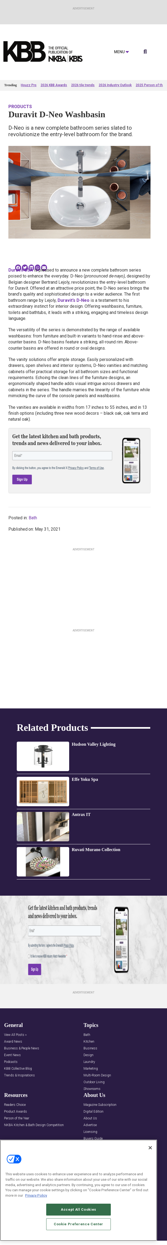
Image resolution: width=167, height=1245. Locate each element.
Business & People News (21, 1048)
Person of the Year (16, 1118)
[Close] (150, 1153)
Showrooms (92, 1089)
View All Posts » (15, 1035)
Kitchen (89, 1041)
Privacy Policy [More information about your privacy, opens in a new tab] (36, 1201)
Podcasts (11, 1062)
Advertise (90, 1125)
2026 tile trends (83, 85)
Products (20, 106)
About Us (90, 1118)
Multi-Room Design (97, 1075)
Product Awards (15, 1111)
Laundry (89, 1062)
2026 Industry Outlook (115, 85)
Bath (33, 517)
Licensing (90, 1132)
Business (90, 1048)
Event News (12, 1055)
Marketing (91, 1068)
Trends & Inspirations (19, 1075)
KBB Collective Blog (18, 1068)
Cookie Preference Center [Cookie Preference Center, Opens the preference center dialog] (78, 1229)
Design (88, 1055)
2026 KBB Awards (54, 85)
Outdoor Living (94, 1082)
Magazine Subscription (100, 1105)
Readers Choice (15, 1105)
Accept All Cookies (78, 1215)
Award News (13, 1041)
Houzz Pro (28, 85)
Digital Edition (93, 1111)
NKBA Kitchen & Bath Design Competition (34, 1125)
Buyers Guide (93, 1138)
